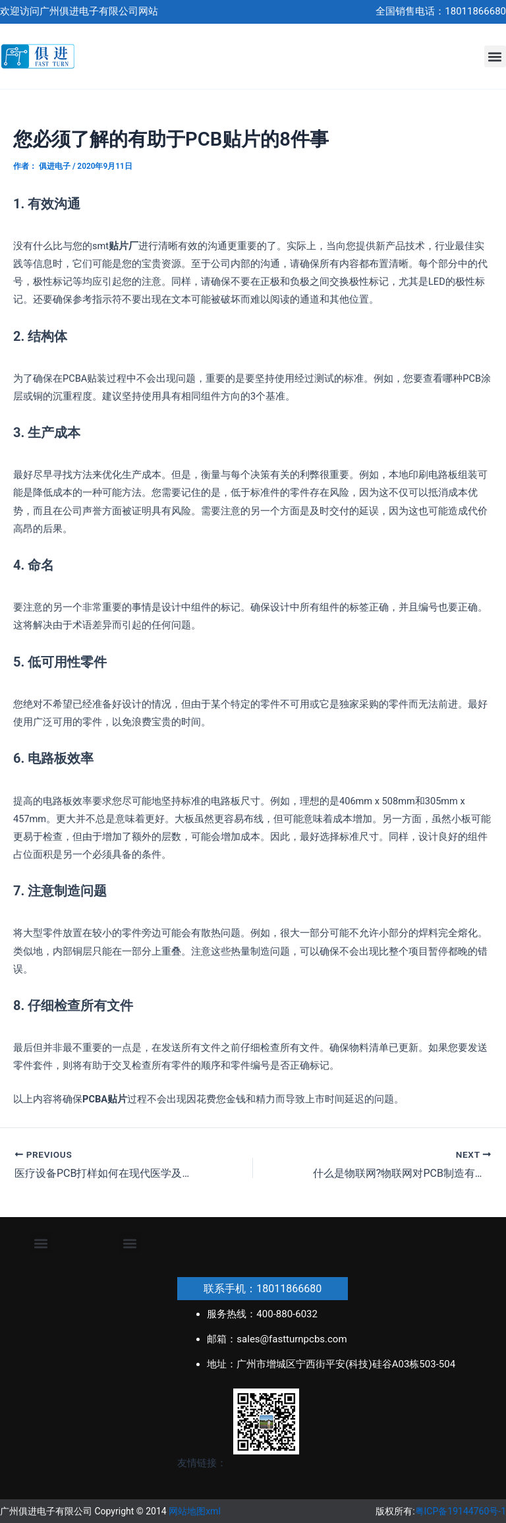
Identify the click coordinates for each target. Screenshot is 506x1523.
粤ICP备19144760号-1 (460, 1511)
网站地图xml (195, 1511)
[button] (495, 56)
